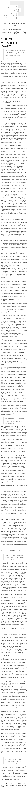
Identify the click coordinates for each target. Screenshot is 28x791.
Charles (10, 6)
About (8, 23)
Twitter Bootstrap (4, 785)
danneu (19, 785)
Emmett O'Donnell (22, 33)
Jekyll (25, 783)
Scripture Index (21, 23)
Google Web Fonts (13, 785)
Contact (14, 25)
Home (4, 23)
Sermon (10, 14)
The (7, 3)
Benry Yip (8, 783)
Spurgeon (12, 10)
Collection (13, 18)
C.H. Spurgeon (15, 31)
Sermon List (14, 23)
